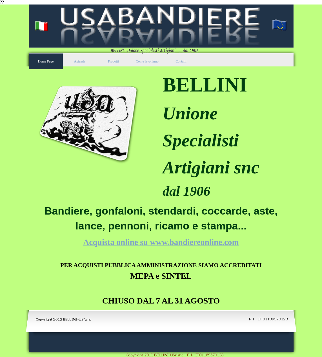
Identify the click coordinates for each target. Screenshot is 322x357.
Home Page (46, 61)
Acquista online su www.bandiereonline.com (161, 242)
